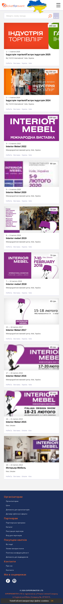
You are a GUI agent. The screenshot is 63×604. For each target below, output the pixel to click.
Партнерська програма (15, 523)
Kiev (30, 431)
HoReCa (9, 63)
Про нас (9, 566)
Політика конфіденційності (17, 553)
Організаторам (12, 501)
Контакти (10, 570)
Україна (24, 63)
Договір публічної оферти (16, 514)
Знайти (50, 16)
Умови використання (15, 548)
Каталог (9, 527)
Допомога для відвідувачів (17, 557)
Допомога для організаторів (17, 510)
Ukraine (24, 431)
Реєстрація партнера (15, 531)
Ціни (8, 505)
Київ (30, 63)
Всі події (9, 544)
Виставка (17, 63)
